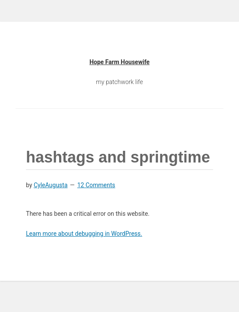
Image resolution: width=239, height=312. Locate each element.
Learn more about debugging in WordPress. (84, 233)
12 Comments (96, 185)
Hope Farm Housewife (119, 61)
